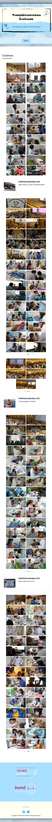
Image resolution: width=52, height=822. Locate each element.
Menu (26, 41)
